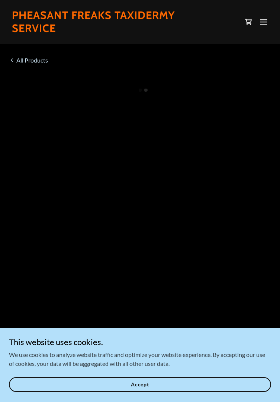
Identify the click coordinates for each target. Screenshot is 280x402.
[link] (101, 29)
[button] (248, 22)
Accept (140, 384)
